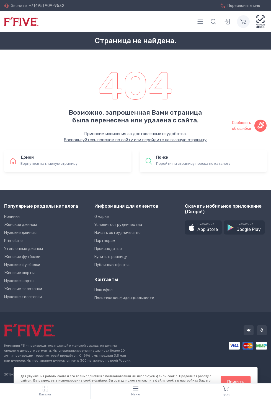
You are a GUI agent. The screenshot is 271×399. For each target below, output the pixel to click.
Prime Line (13, 240)
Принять (235, 381)
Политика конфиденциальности (124, 298)
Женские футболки (22, 256)
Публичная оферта (112, 264)
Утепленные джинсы (23, 248)
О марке (101, 216)
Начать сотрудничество (117, 232)
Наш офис (103, 290)
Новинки (12, 216)
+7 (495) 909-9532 (46, 5)
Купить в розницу (110, 256)
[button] (203, 227)
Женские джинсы (20, 224)
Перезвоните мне (240, 5)
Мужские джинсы (20, 232)
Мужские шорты (19, 281)
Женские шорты (19, 273)
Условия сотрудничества (118, 224)
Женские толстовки (23, 289)
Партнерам (104, 240)
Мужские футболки (22, 264)
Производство (108, 248)
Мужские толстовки (23, 297)
